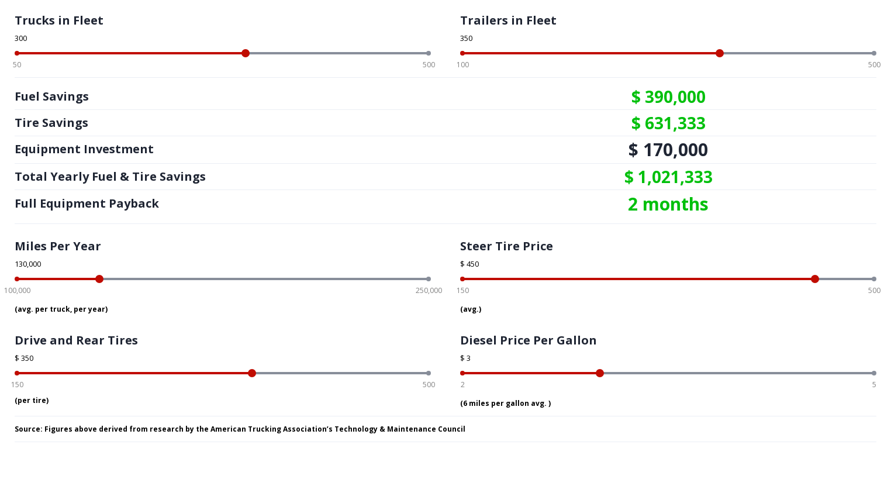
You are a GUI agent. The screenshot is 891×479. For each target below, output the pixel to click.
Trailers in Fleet (508, 20)
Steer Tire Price (506, 246)
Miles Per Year (58, 246)
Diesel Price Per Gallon (528, 340)
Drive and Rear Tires (76, 340)
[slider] (245, 53)
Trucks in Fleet (59, 20)
